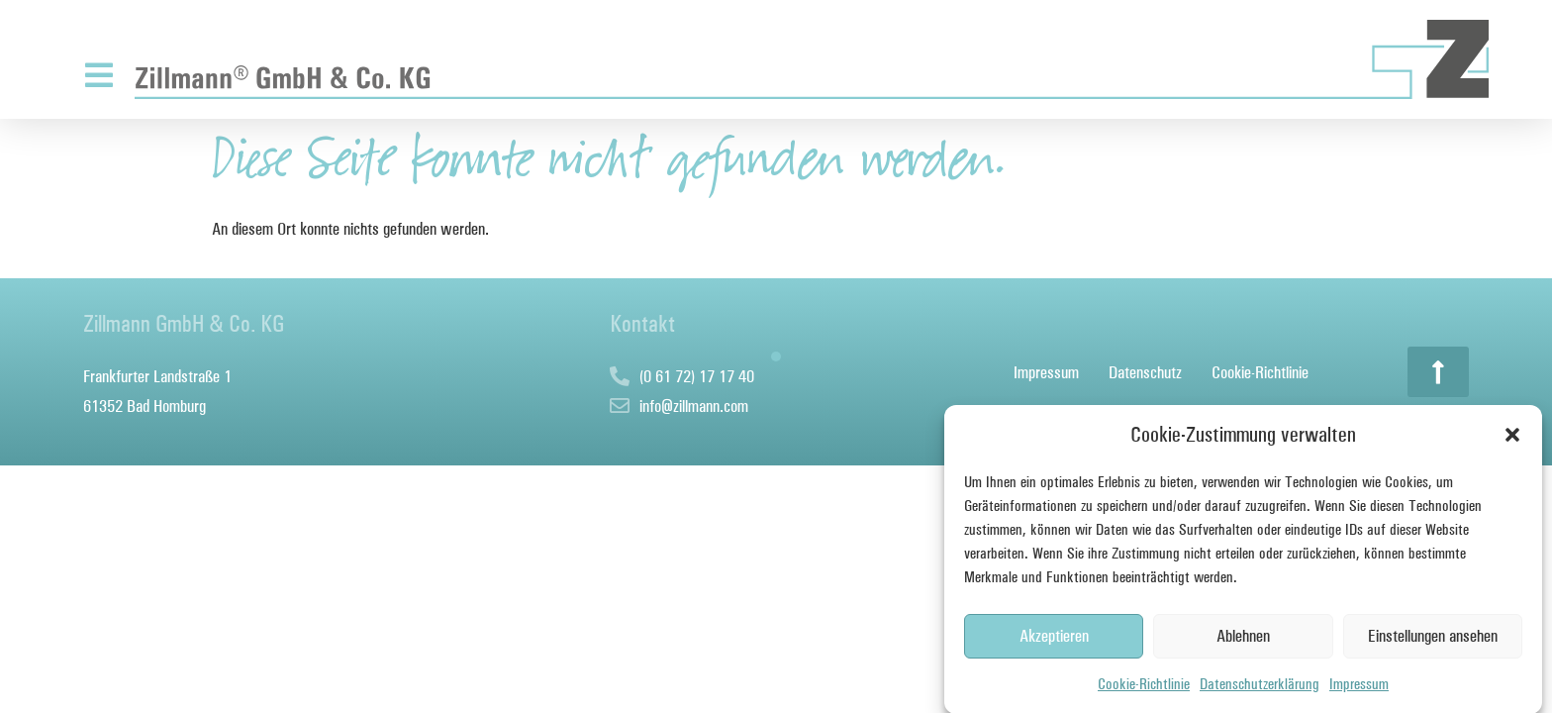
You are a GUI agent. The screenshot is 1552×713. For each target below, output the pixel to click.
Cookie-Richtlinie (1144, 685)
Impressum (1359, 685)
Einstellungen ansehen (1433, 639)
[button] (1512, 438)
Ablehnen (1243, 639)
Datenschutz (1145, 372)
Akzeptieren (1054, 639)
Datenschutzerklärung (1259, 685)
